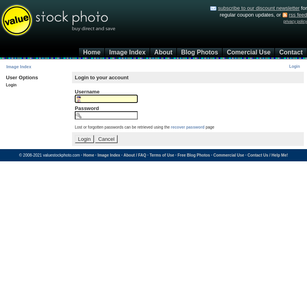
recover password (188, 127)
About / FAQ (135, 155)
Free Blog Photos (194, 155)
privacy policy (295, 21)
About (163, 52)
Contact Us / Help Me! (268, 155)
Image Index (127, 52)
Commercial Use (228, 155)
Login (294, 66)
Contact (291, 52)
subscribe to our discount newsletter (259, 8)
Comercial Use (248, 52)
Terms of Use (162, 155)
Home (91, 52)
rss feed (298, 15)
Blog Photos (199, 52)
